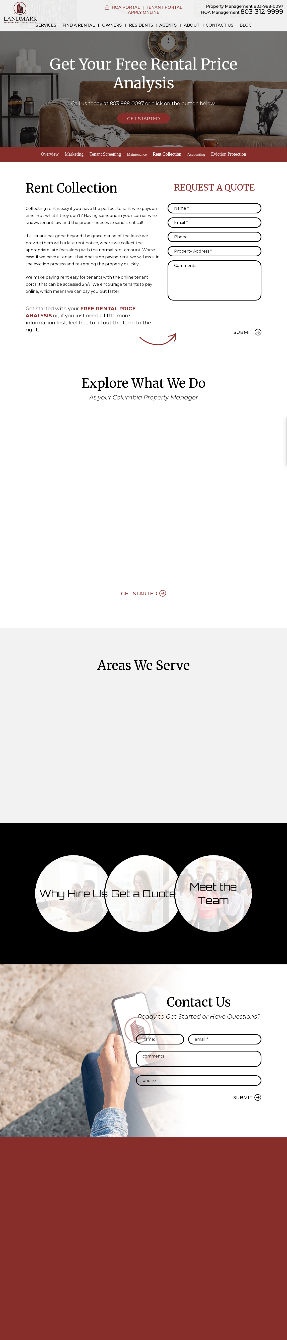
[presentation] (206, 312)
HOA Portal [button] (126, 7)
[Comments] (214, 279)
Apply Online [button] (143, 12)
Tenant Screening (101, 154)
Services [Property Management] (46, 25)
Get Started (143, 119)
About (191, 25)
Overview (46, 154)
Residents (141, 25)
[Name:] (160, 1041)
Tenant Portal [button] (164, 7)
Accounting (197, 154)
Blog (246, 25)
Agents (168, 25)
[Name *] (214, 206)
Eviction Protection (231, 154)
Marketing (70, 154)
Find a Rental (78, 25)
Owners (112, 25)
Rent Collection (167, 154)
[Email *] (214, 221)
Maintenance (135, 154)
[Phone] (214, 235)
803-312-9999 (262, 11)
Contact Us (219, 25)
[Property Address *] (214, 249)
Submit (243, 330)
